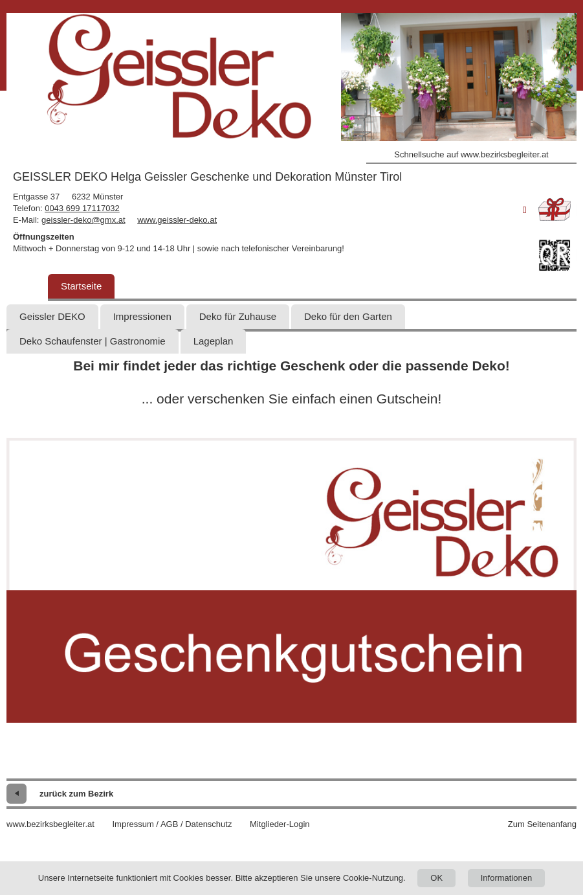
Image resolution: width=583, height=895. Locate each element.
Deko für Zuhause (237, 316)
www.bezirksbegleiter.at (50, 824)
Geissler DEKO (52, 316)
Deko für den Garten (348, 316)
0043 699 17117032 (82, 208)
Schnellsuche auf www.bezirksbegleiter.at (471, 154)
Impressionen (142, 316)
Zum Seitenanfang (542, 824)
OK (436, 878)
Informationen (507, 878)
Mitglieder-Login (280, 824)
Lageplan (213, 340)
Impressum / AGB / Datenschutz (172, 824)
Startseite (81, 285)
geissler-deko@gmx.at (83, 220)
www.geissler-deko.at (177, 220)
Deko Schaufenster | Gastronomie (92, 340)
